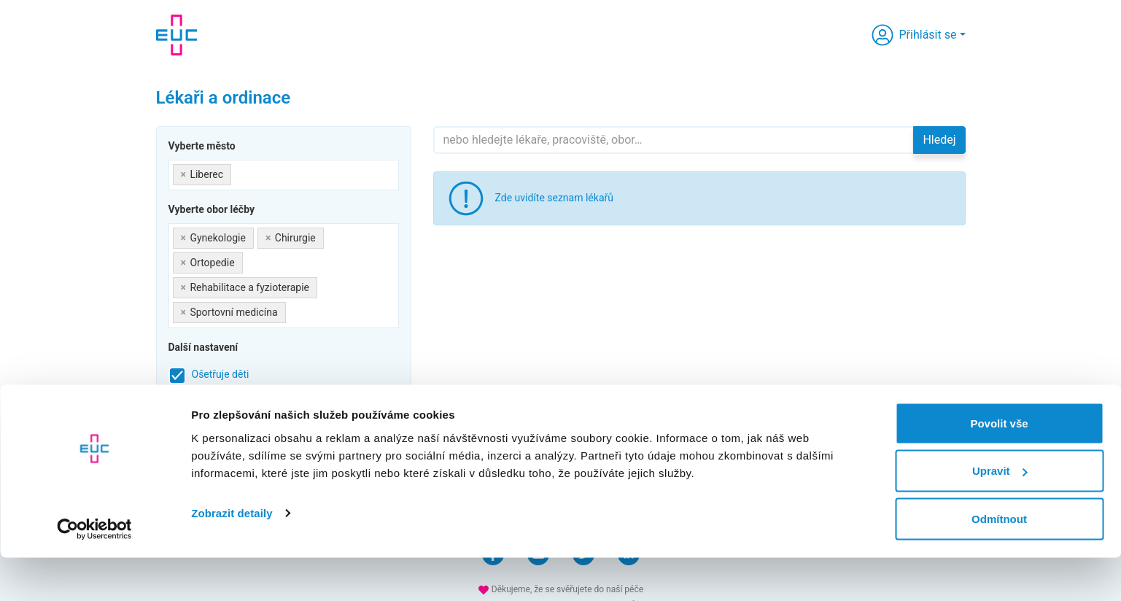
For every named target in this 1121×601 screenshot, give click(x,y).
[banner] (176, 35)
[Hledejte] (674, 140)
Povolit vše (999, 466)
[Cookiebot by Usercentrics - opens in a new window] (94, 572)
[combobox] (283, 175)
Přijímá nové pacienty (240, 403)
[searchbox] (239, 171)
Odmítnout (999, 562)
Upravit (1000, 514)
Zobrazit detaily (232, 556)
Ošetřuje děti (220, 374)
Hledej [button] (939, 140)
